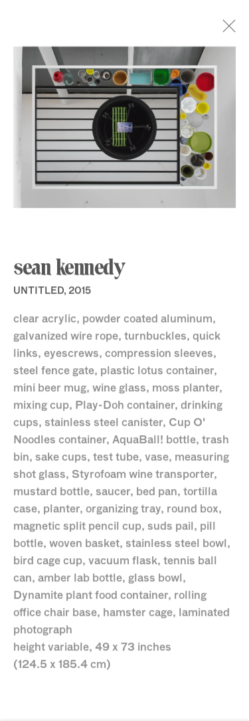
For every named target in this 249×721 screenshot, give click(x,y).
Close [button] (235, 30)
